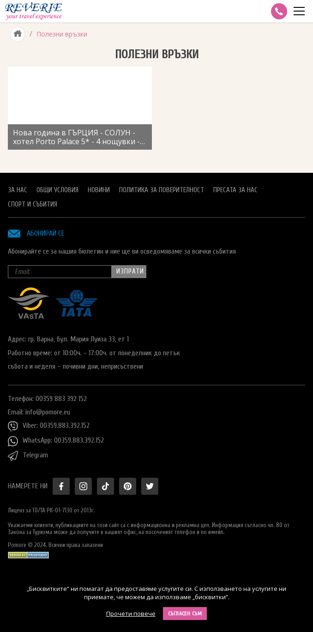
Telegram (28, 456)
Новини (99, 190)
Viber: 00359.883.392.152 (49, 426)
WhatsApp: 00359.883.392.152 (56, 441)
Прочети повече (131, 613)
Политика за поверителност (161, 190)
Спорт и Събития (32, 204)
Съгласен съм (185, 613)
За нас (17, 190)
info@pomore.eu (47, 412)
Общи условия (57, 190)
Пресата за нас (235, 190)
